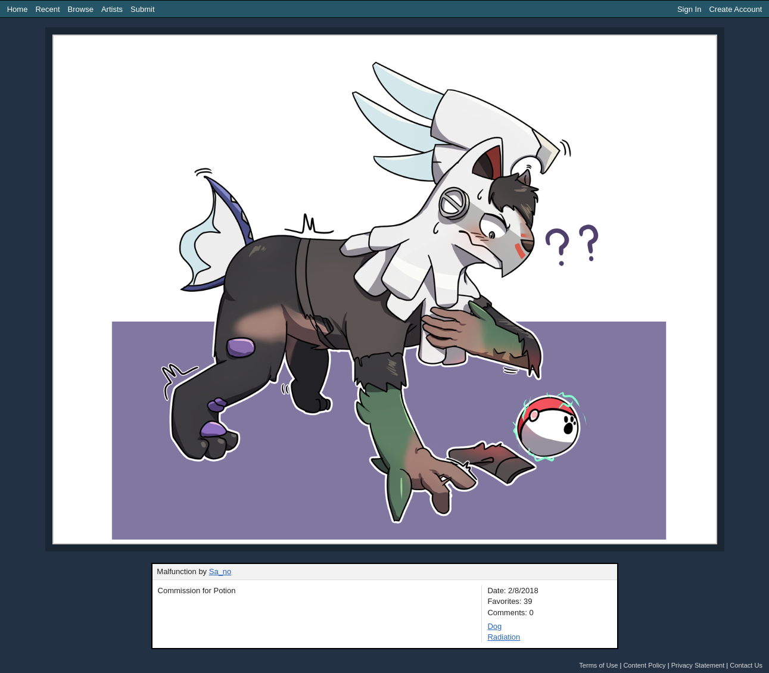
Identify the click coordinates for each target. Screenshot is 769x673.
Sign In (689, 9)
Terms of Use (598, 665)
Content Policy (644, 665)
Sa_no (220, 571)
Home (17, 9)
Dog (494, 626)
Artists (112, 9)
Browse (81, 9)
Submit (142, 9)
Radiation (503, 637)
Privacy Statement (698, 665)
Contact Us (746, 665)
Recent (47, 9)
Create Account (735, 9)
